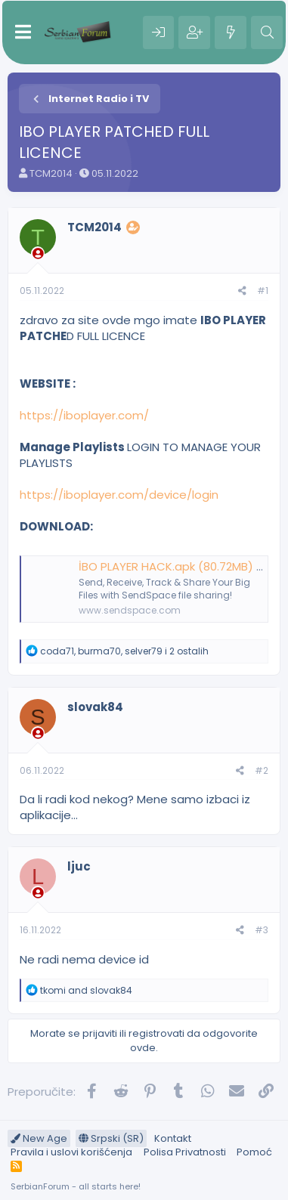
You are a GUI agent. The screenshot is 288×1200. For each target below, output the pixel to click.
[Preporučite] (242, 291)
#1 (262, 290)
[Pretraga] (267, 32)
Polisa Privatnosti (185, 1152)
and (86, 990)
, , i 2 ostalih (124, 651)
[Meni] (23, 32)
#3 (261, 929)
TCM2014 (51, 173)
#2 (261, 770)
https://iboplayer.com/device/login (119, 495)
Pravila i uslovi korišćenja (71, 1152)
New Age (39, 1138)
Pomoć (254, 1152)
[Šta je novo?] (230, 32)
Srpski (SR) (111, 1138)
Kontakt (172, 1138)
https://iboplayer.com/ (84, 415)
